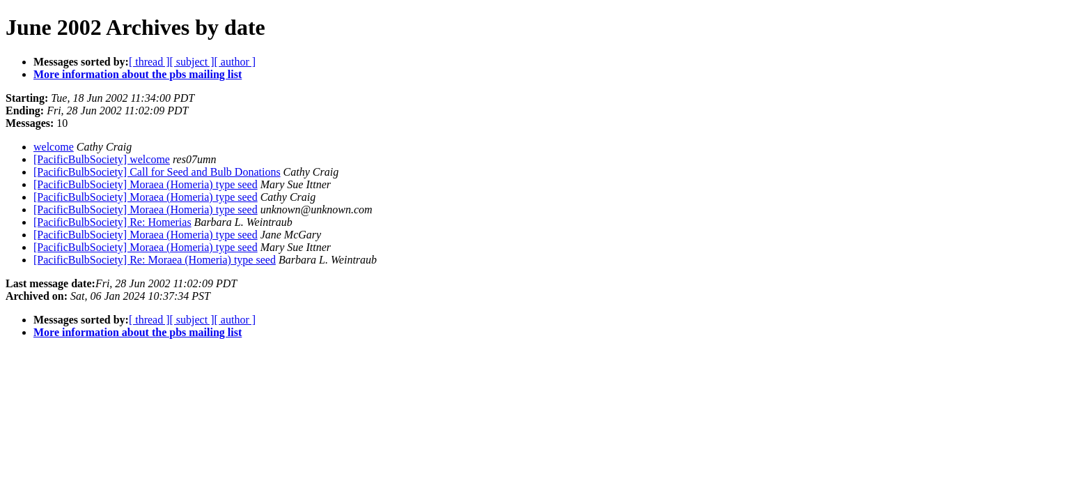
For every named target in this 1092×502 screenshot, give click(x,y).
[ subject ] (192, 62)
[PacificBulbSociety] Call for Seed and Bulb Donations (157, 172)
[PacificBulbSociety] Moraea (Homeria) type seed (145, 184)
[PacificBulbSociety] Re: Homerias (112, 222)
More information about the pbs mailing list (137, 74)
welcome (53, 147)
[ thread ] (149, 62)
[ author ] (235, 62)
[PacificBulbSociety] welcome (101, 159)
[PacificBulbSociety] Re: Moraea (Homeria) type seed (154, 260)
